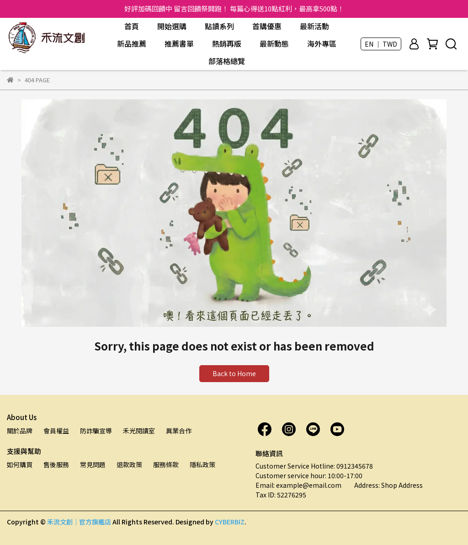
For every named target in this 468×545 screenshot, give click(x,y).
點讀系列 (219, 26)
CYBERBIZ (230, 521)
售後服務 (56, 464)
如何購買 (19, 464)
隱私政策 (202, 464)
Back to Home (234, 373)
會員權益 (56, 430)
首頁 (131, 26)
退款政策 (129, 464)
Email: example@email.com (298, 485)
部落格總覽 (226, 61)
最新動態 (274, 43)
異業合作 (178, 430)
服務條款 (166, 464)
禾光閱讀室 (139, 430)
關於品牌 (19, 430)
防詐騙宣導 (96, 430)
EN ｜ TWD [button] (381, 44)
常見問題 (93, 464)
